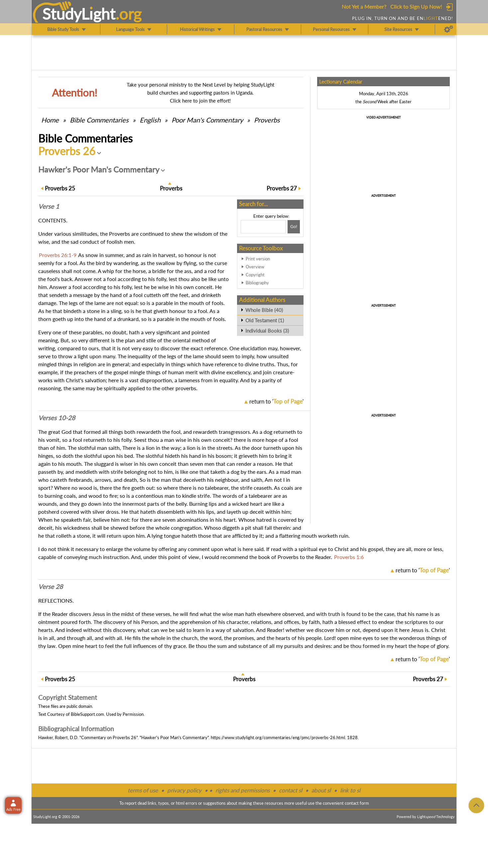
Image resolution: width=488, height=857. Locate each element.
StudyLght (79, 13)
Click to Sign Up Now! (416, 6)
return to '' (276, 401)
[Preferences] (448, 29)
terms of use (143, 790)
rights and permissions (242, 790)
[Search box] (263, 226)
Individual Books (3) (267, 331)
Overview (255, 266)
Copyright (255, 274)
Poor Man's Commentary (207, 120)
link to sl (350, 790)
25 (60, 188)
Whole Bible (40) (264, 310)
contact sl (290, 790)
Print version (258, 258)
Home (50, 120)
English (150, 120)
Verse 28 (50, 586)
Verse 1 (48, 206)
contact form (357, 803)
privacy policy (184, 790)
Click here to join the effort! (200, 101)
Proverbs (267, 120)
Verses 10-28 (56, 418)
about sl (321, 790)
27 (282, 188)
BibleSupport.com (87, 714)
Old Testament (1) (264, 320)
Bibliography (257, 282)
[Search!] (294, 226)
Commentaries (99, 120)
